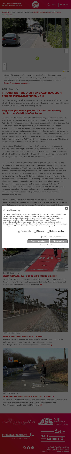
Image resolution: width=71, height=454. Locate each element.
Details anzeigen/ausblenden (53, 237)
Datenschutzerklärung (47, 245)
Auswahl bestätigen (38, 241)
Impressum (61, 245)
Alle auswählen (58, 241)
